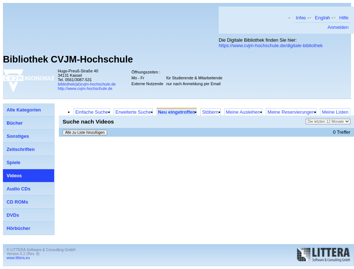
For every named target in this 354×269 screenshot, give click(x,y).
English (322, 17)
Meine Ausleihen (243, 112)
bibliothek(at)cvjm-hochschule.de (87, 84)
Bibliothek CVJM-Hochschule (68, 59)
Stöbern (210, 112)
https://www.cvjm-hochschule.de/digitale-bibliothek (271, 45)
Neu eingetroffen (176, 112)
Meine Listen (335, 112)
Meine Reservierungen (291, 112)
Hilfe (344, 17)
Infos (301, 17)
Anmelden (338, 27)
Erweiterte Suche (133, 112)
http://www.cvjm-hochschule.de (85, 88)
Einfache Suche (91, 112)
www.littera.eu (18, 258)
